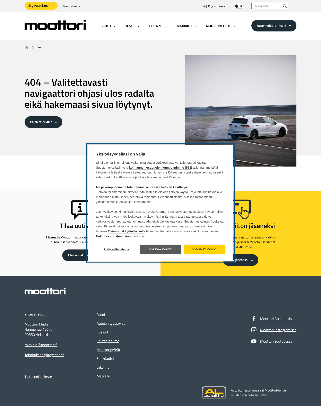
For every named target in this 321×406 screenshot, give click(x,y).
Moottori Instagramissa (273, 331)
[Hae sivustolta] (285, 6)
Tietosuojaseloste (38, 376)
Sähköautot (105, 358)
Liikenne (103, 367)
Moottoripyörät (108, 349)
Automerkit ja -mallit (271, 25)
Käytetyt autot (108, 341)
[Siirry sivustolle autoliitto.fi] (214, 392)
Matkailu (103, 376)
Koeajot (102, 332)
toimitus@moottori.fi (41, 345)
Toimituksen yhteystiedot (44, 355)
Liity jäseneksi (238, 259)
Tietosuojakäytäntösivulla (126, 231)
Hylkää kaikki (160, 249)
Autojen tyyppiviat (111, 323)
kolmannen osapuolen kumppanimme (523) (160, 167)
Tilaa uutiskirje (71, 6)
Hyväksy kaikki (204, 249)
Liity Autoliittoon (39, 5)
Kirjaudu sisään (214, 6)
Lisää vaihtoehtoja (116, 249)
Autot (101, 314)
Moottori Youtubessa (272, 342)
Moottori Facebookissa (273, 319)
